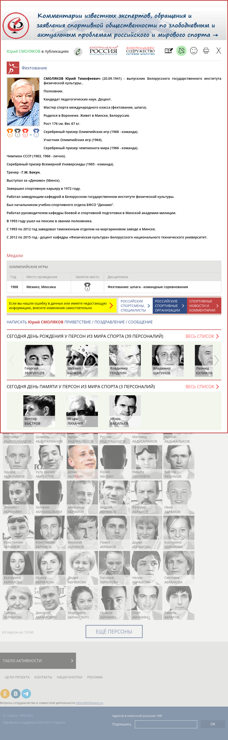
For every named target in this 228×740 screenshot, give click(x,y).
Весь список (200, 338)
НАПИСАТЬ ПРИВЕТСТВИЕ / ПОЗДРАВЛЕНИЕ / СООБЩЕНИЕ (80, 324)
